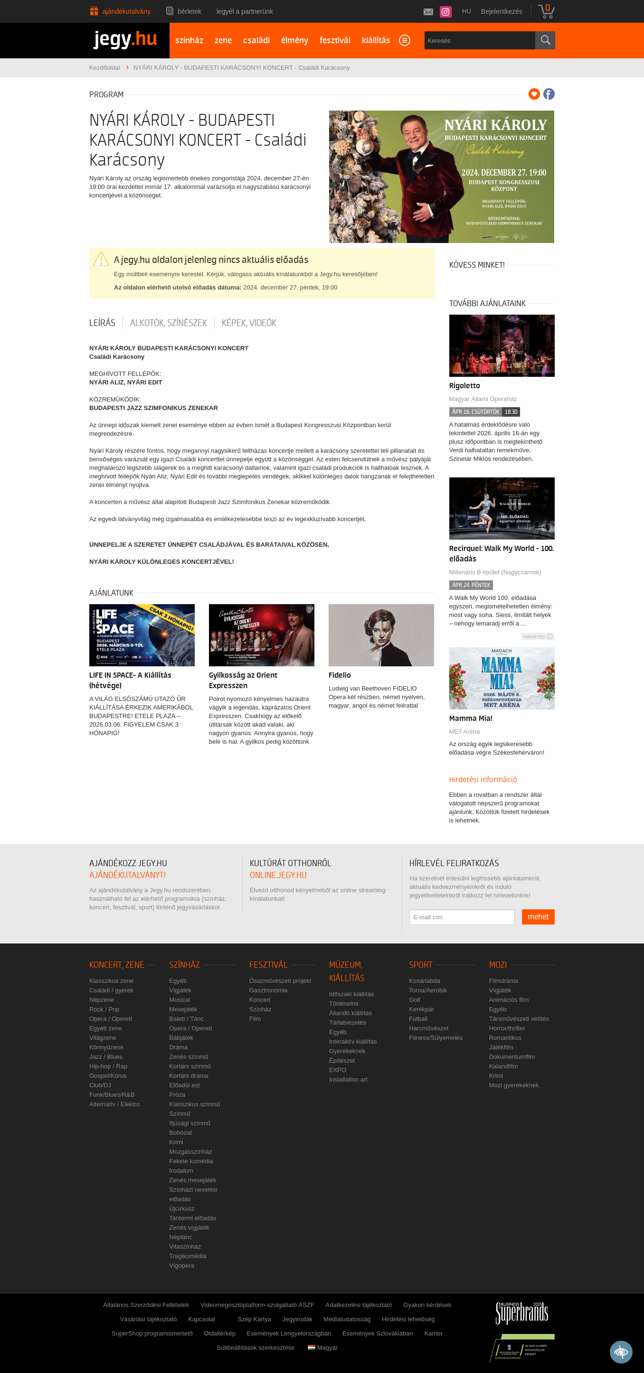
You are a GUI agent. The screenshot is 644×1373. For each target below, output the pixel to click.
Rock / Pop (104, 1009)
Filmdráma (503, 980)
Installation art (348, 1079)
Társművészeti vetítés (519, 1018)
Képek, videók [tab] (249, 323)
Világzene (102, 1037)
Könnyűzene (106, 1047)
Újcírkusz (181, 1208)
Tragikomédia (187, 1256)
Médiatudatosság (346, 1319)
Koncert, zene (116, 965)
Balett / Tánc (186, 1018)
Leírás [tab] (102, 323)
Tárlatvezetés (347, 1022)
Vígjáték (180, 990)
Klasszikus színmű (194, 1104)
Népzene (101, 999)
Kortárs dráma (188, 1075)
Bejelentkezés (501, 11)
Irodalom (181, 1170)
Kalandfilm (503, 1066)
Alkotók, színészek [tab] (168, 323)
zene (223, 41)
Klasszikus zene (111, 980)
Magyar (323, 1347)
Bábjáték (181, 1037)
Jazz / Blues (106, 1056)
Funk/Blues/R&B (111, 1094)
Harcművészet (428, 1028)
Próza (177, 1094)
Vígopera (181, 1265)
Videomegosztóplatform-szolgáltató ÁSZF (257, 1304)
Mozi (498, 965)
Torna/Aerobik (428, 990)
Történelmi (343, 1003)
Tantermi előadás (192, 1218)
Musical (179, 999)
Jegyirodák (298, 1319)
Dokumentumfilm (512, 1056)
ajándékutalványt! (127, 875)
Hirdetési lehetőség (408, 1319)
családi (256, 41)
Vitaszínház (185, 1246)
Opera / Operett (110, 1018)
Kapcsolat (201, 1319)
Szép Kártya (254, 1319)
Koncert (260, 999)
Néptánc (180, 1237)
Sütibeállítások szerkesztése (255, 1347)
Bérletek (189, 11)
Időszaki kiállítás (351, 994)
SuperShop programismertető (152, 1333)
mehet (538, 917)
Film (255, 1018)
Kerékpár (421, 1009)
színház (189, 41)
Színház (184, 965)
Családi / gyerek (111, 990)
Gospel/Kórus (108, 1075)
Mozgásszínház (190, 1151)
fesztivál (335, 41)
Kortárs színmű (189, 1066)
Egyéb (178, 980)
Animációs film (509, 999)
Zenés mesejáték (192, 1180)
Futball (418, 1018)
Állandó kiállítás (350, 1013)
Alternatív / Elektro (114, 1104)
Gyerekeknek (347, 1051)
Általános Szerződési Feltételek (146, 1304)
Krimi (176, 1142)
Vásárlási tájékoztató (148, 1319)
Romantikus (505, 1037)
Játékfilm (501, 1047)
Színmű (179, 1113)
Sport (421, 965)
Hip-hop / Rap (108, 1066)
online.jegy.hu (278, 875)
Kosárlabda (424, 980)
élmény (294, 41)
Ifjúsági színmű (189, 1123)
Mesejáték (183, 1009)
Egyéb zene (105, 1028)
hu (466, 11)
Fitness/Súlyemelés (436, 1037)
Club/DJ (100, 1085)
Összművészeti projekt (280, 980)
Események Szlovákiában (377, 1333)
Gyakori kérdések (427, 1304)
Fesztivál (268, 965)
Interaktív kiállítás (353, 1041)
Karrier (433, 1333)
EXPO (337, 1070)
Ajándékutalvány (127, 11)
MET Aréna (464, 731)
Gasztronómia (268, 990)
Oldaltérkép (219, 1333)
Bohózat (180, 1132)
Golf (414, 999)
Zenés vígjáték (189, 1227)
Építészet (342, 1060)
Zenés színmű (188, 1056)
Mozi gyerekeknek (514, 1085)
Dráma (178, 1047)
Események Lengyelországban (289, 1333)
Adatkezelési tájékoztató (358, 1304)
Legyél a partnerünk (245, 11)
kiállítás (376, 41)
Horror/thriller (507, 1028)
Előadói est (184, 1085)
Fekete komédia (191, 1161)
